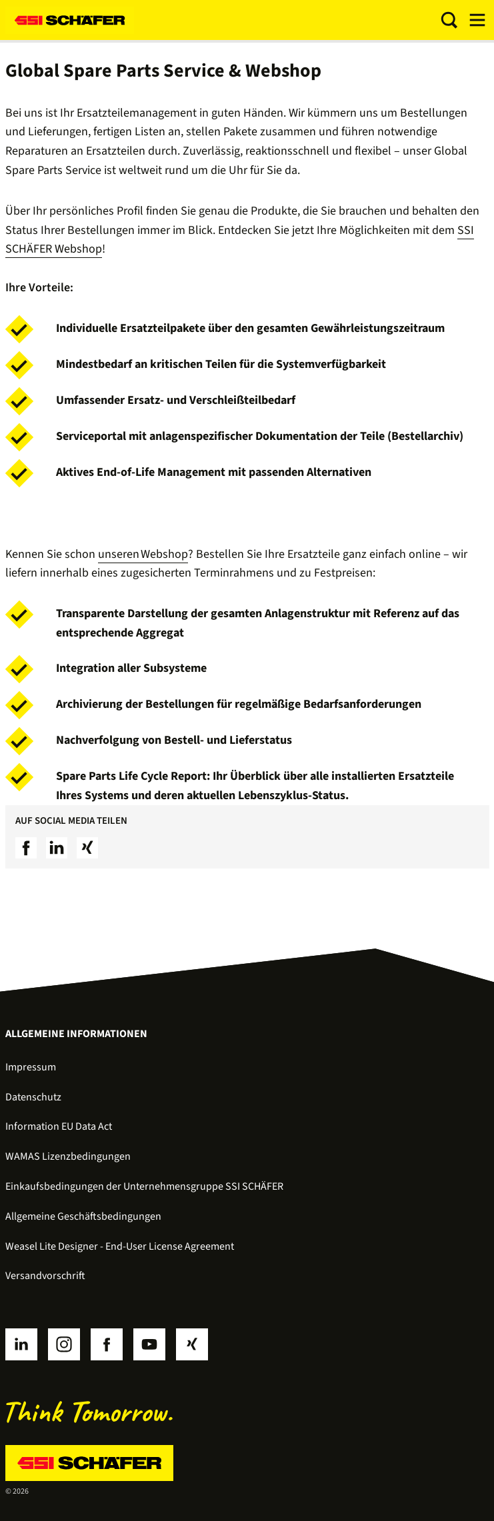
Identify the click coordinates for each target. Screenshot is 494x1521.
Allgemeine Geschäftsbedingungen (83, 1216)
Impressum (30, 1067)
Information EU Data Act (58, 1126)
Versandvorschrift (45, 1275)
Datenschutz (33, 1097)
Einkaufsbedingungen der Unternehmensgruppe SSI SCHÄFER (144, 1186)
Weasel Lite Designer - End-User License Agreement (119, 1246)
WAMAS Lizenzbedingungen (68, 1156)
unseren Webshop (143, 554)
